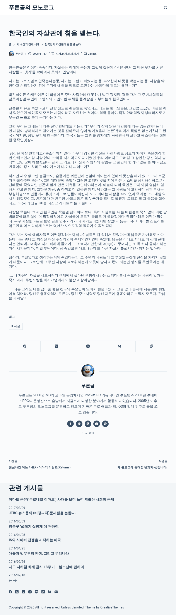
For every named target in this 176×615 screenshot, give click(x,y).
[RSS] (43, 591)
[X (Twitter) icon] (88, 424)
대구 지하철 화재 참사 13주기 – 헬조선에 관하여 (46, 567)
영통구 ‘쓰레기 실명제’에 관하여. (34, 526)
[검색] (165, 7)
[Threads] (88, 346)
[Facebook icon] (70, 424)
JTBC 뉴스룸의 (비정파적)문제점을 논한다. (42, 513)
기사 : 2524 (88, 433)
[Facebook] (25, 346)
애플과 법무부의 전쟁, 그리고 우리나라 (39, 553)
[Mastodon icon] (105, 424)
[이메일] (56, 591)
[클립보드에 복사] (151, 346)
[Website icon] (79, 424)
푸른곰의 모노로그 (31, 7)
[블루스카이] (120, 346)
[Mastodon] (36, 591)
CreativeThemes (112, 607)
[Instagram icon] (96, 424)
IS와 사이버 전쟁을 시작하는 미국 (35, 540)
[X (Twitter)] (56, 346)
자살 (15, 326)
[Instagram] (23, 591)
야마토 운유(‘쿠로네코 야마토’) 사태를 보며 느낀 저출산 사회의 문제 (61, 499)
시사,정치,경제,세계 (67, 53)
